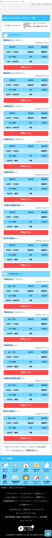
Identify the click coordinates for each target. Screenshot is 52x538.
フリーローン (26, 501)
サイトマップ (26, 520)
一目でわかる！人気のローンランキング (26, 509)
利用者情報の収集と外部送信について (21, 517)
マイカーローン (27, 493)
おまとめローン (13, 497)
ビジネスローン (18, 450)
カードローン (13, 493)
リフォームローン (41, 501)
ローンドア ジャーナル (26, 513)
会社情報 (43, 517)
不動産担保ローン (32, 450)
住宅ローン (40, 493)
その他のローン (26, 504)
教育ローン (41, 497)
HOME (4, 487)
